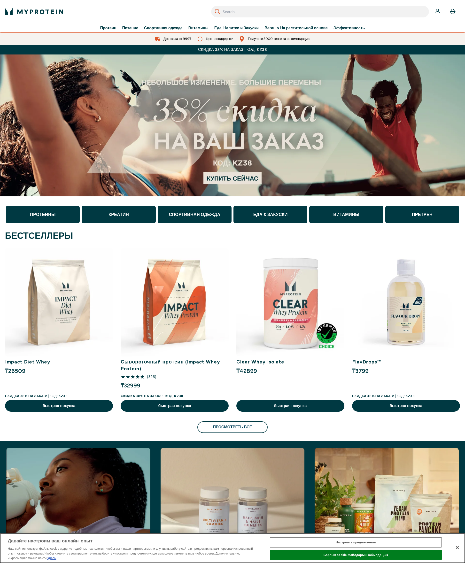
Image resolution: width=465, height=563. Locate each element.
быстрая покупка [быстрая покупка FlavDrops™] (406, 405)
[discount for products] (232, 125)
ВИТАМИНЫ (346, 214)
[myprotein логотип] (34, 11)
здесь (51, 558)
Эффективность (349, 28)
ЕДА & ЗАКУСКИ (270, 214)
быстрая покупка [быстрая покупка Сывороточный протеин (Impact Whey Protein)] (174, 405)
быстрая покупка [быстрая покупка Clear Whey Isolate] (290, 405)
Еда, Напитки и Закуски (236, 28)
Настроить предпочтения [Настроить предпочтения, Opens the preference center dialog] (356, 542)
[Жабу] (457, 547)
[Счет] (438, 11)
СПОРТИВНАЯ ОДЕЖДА (194, 214)
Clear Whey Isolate (260, 362)
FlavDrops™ (367, 362)
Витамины (198, 28)
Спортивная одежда (163, 28)
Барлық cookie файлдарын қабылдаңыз (356, 555)
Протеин (108, 28)
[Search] (217, 11)
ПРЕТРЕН (422, 214)
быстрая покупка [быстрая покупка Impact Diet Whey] (59, 405)
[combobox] (320, 11)
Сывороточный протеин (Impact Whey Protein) (170, 365)
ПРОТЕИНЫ (42, 214)
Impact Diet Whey (27, 362)
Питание (130, 28)
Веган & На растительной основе (296, 28)
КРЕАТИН (118, 214)
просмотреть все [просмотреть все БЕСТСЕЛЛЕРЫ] (232, 427)
